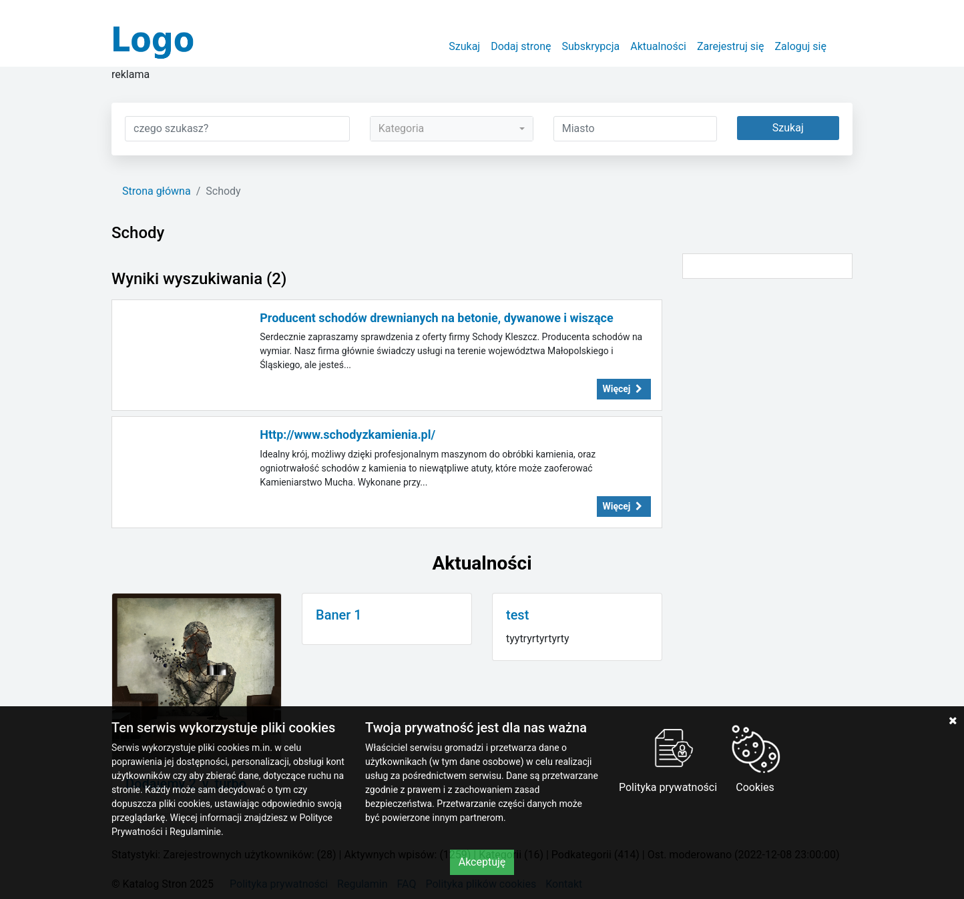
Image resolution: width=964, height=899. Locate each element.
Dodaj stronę (521, 46)
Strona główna (156, 191)
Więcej (624, 388)
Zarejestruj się (730, 46)
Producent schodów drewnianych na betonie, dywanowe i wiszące (436, 318)
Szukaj (464, 46)
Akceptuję (482, 862)
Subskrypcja (591, 46)
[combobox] (452, 129)
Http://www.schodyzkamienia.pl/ (347, 434)
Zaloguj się (800, 46)
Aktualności (658, 46)
